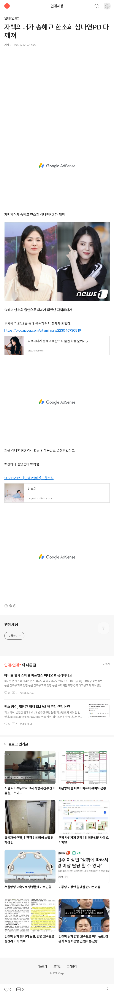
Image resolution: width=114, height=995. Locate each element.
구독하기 (15, 636)
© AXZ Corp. (57, 973)
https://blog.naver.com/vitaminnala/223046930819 (42, 330)
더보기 (106, 664)
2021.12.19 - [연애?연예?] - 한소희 (29, 478)
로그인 (57, 966)
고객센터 (71, 966)
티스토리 (42, 966)
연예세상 (57, 6)
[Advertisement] (57, 90)
